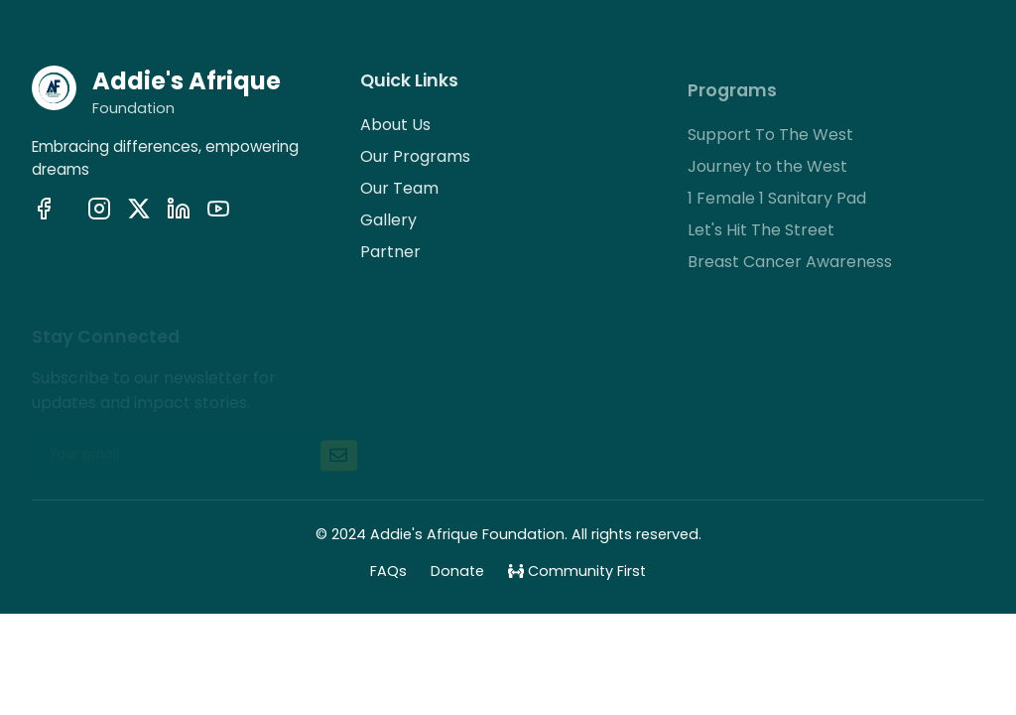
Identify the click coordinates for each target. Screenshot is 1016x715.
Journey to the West (767, 172)
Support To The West (770, 140)
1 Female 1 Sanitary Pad (777, 204)
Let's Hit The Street (761, 235)
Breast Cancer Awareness (790, 267)
